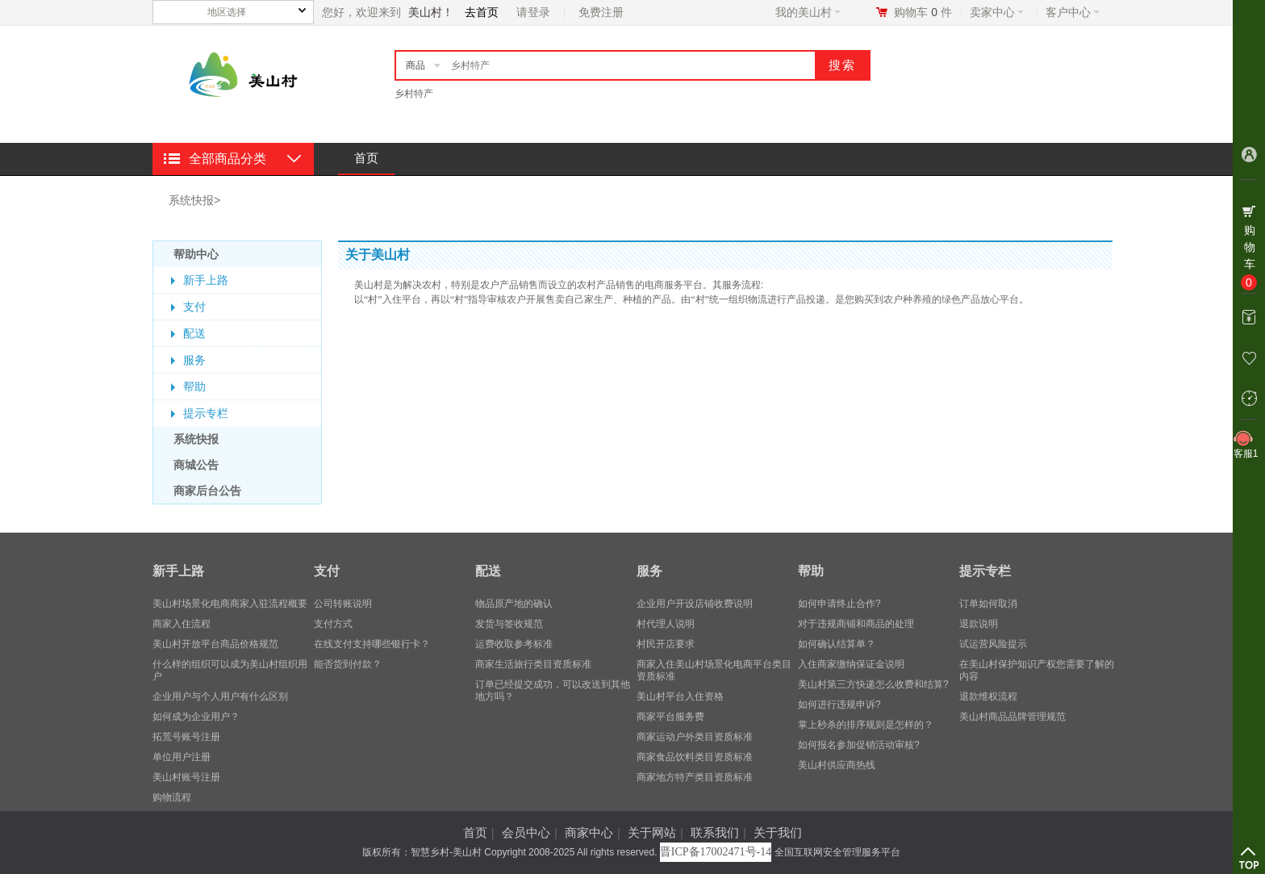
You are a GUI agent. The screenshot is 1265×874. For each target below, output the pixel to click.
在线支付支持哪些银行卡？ (372, 644)
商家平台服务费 (670, 716)
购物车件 (923, 12)
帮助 (194, 386)
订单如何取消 (988, 603)
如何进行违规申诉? (839, 704)
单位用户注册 (181, 757)
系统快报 (191, 200)
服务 (194, 359)
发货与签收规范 (509, 623)
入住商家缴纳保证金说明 (851, 664)
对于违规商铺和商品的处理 (856, 623)
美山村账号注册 (186, 777)
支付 (194, 306)
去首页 (482, 12)
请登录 (533, 12)
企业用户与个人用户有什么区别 (220, 696)
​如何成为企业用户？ (196, 716)
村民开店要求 (666, 644)
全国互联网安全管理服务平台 (837, 852)
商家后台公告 (207, 490)
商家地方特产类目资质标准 (695, 777)
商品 (415, 65)
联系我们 (715, 832)
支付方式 (333, 623)
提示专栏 (205, 413)
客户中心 (1073, 12)
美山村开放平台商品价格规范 (215, 644)
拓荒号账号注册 (186, 736)
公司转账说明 (343, 603)
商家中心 (589, 832)
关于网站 (652, 832)
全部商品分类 (227, 158)
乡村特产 (414, 93)
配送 (194, 333)
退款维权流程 (988, 696)
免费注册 (601, 12)
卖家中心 (997, 12)
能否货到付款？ (348, 664)
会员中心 (526, 832)
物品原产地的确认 (514, 603)
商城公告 (196, 464)
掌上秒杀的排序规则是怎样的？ (865, 724)
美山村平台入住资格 (680, 696)
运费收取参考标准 (514, 644)
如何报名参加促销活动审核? (859, 745)
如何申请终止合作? (839, 603)
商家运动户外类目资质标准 (695, 736)
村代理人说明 (666, 623)
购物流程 (171, 797)
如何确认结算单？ (836, 644)
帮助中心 (196, 254)
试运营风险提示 (993, 644)
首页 (366, 158)
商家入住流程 (181, 623)
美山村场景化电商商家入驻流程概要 (229, 603)
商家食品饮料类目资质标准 (695, 757)
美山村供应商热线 (836, 765)
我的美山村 (808, 12)
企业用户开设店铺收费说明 (695, 603)
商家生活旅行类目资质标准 (533, 664)
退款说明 (978, 623)
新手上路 (205, 280)
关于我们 (778, 832)
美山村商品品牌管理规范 (1012, 716)
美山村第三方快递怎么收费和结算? (873, 684)
